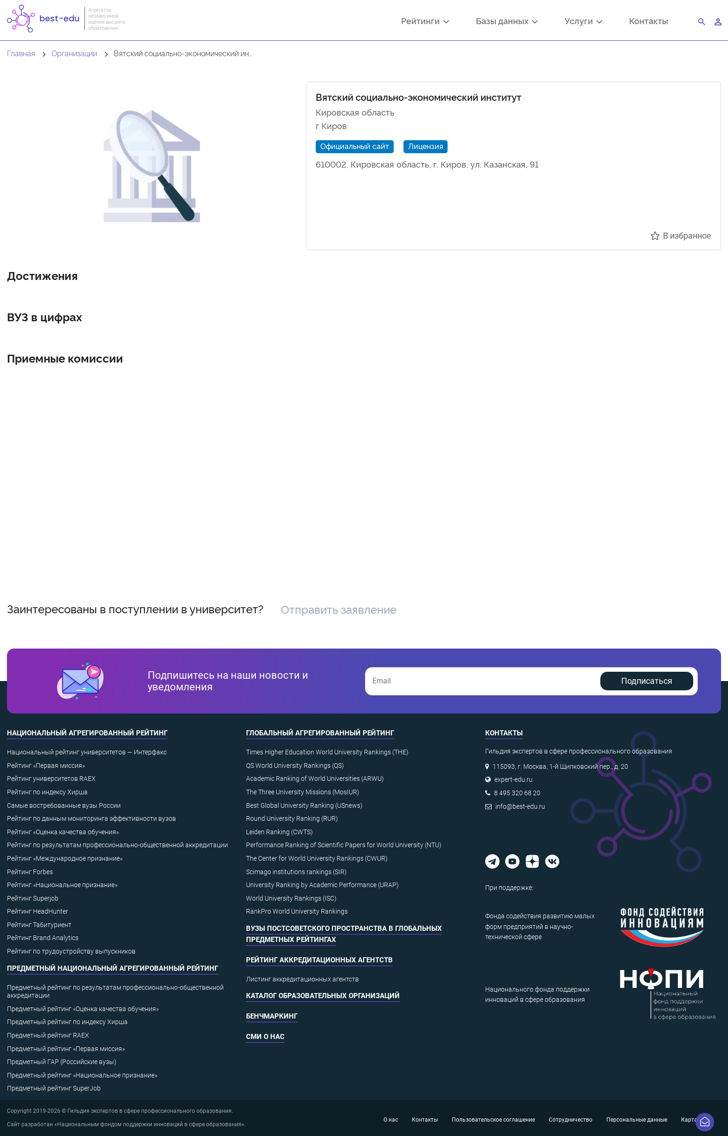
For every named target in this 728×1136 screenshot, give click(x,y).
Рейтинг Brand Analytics (42, 937)
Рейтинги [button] (425, 22)
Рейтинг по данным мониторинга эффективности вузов (91, 818)
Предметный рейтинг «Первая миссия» (66, 1048)
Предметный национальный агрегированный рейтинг (112, 968)
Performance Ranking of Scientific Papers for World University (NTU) (344, 845)
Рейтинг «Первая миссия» (46, 765)
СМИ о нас (265, 1036)
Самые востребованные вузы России (64, 805)
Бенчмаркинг (272, 1016)
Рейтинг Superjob (32, 898)
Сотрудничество (570, 1120)
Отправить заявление (338, 609)
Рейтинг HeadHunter (37, 911)
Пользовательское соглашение (493, 1120)
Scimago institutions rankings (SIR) (296, 872)
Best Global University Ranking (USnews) (304, 805)
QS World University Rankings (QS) (295, 765)
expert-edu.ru (513, 779)
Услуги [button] (583, 22)
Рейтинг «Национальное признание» (62, 885)
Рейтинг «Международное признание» (65, 858)
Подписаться (646, 681)
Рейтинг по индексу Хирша (47, 792)
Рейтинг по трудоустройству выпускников (71, 951)
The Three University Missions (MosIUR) (302, 792)
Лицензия (425, 146)
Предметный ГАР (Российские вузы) (62, 1061)
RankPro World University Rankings (297, 911)
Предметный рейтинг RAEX (48, 1035)
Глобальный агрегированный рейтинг (320, 733)
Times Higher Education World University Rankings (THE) (327, 752)
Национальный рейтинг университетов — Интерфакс (87, 752)
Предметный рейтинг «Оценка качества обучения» (83, 1009)
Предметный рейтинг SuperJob (54, 1088)
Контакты (648, 21)
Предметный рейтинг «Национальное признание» (82, 1075)
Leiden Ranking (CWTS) (279, 832)
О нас (391, 1120)
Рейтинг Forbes (30, 872)
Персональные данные (636, 1120)
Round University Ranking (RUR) (292, 818)
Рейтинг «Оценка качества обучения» (63, 832)
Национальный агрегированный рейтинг (87, 733)
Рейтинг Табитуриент (39, 924)
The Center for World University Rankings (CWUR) (317, 858)
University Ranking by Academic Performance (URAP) (322, 885)
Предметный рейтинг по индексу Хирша (67, 1022)
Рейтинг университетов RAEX (51, 778)
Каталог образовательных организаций (323, 996)
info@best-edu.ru (520, 806)
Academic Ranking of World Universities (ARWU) (315, 778)
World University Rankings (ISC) (291, 898)
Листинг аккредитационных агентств (302, 979)
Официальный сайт (354, 146)
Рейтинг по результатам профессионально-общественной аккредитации (117, 845)
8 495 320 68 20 (517, 793)
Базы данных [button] (507, 22)
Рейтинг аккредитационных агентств (319, 960)
